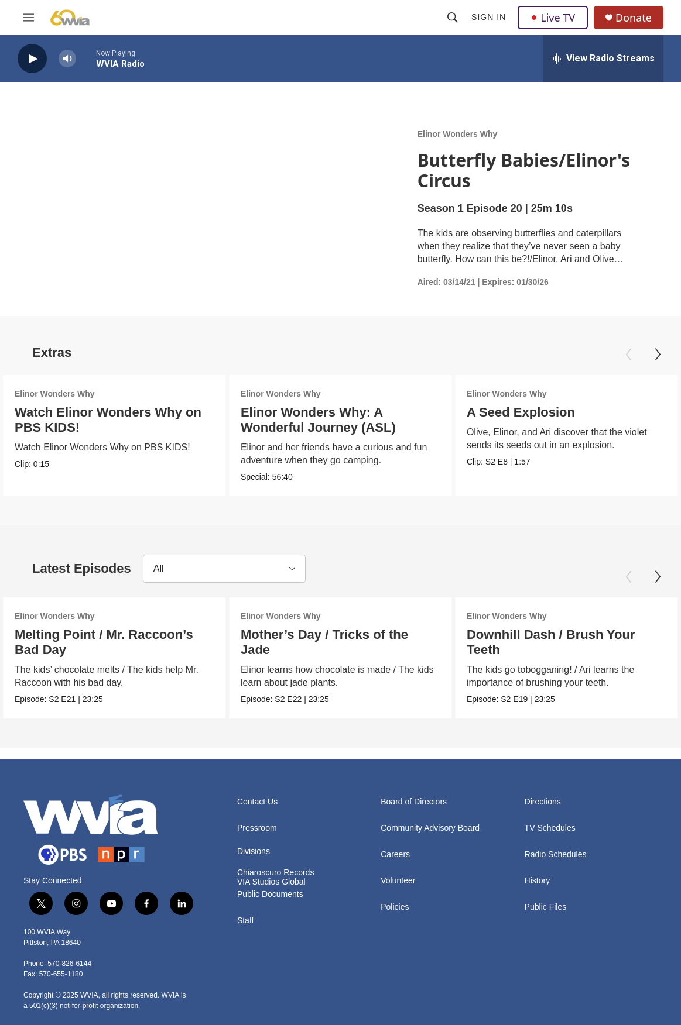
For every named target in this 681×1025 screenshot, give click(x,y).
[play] (32, 59)
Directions (543, 801)
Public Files (546, 907)
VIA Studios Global (271, 882)
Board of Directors (414, 801)
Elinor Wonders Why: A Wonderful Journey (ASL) (314, 420)
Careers (395, 854)
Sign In (488, 17)
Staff (245, 920)
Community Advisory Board (430, 828)
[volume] (67, 59)
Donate (633, 18)
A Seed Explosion (516, 412)
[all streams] (603, 58)
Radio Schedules (556, 854)
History (537, 880)
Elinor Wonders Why (458, 134)
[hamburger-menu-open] (29, 17)
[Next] (657, 354)
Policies (395, 907)
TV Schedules (550, 828)
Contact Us (257, 801)
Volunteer (398, 880)
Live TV (553, 18)
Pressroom (257, 828)
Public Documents (270, 894)
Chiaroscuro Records (275, 872)
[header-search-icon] (453, 17)
